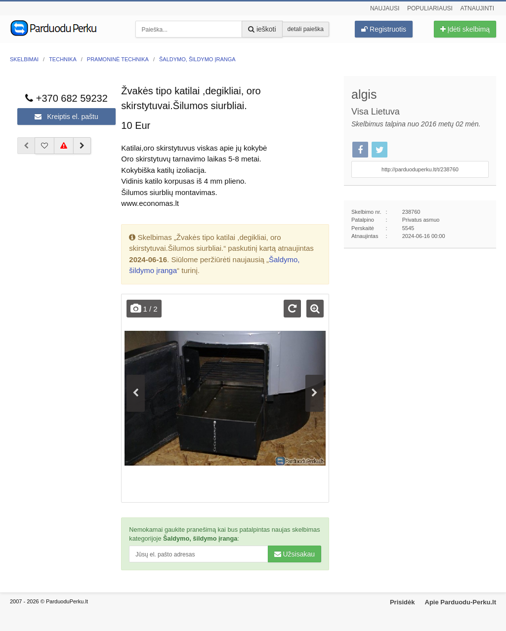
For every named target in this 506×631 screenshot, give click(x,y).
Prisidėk (402, 602)
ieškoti (262, 29)
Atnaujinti (477, 8)
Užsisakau (294, 554)
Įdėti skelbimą (465, 29)
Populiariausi (430, 8)
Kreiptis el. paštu (66, 116)
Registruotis (383, 29)
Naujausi (384, 8)
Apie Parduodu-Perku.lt (460, 602)
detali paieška (306, 29)
